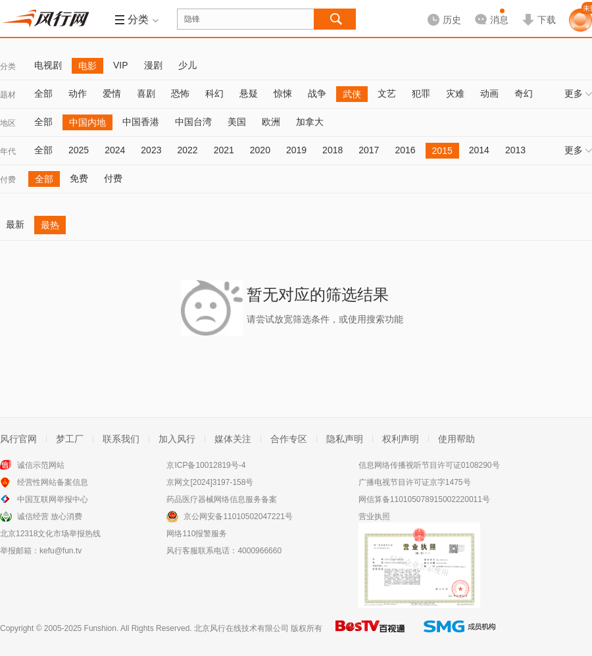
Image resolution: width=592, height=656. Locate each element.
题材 (8, 94)
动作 (77, 93)
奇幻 (523, 93)
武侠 (352, 94)
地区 (8, 123)
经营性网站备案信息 (52, 482)
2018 (332, 150)
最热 (50, 225)
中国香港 (140, 121)
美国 (237, 121)
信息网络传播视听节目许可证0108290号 (429, 465)
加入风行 (177, 439)
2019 (296, 150)
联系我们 (121, 439)
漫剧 (153, 65)
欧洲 (271, 121)
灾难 (455, 93)
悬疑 (248, 93)
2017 (368, 150)
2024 (115, 150)
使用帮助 (456, 439)
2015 (442, 150)
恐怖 (180, 93)
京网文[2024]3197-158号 (209, 482)
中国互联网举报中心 (52, 499)
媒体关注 (232, 439)
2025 (78, 150)
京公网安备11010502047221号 (238, 516)
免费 (79, 178)
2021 (224, 150)
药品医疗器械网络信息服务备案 (221, 499)
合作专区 (288, 439)
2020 (260, 150)
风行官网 (18, 439)
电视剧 (48, 65)
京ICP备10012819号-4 (205, 465)
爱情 (112, 93)
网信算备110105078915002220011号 (424, 499)
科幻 (214, 93)
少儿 (187, 65)
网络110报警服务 (196, 533)
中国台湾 (193, 121)
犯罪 (421, 93)
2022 (187, 150)
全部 (43, 93)
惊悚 (283, 93)
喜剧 (146, 93)
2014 (479, 150)
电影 (87, 66)
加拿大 (310, 121)
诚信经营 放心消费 (49, 516)
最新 (15, 224)
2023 (151, 150)
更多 (578, 93)
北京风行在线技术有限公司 (241, 628)
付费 (8, 179)
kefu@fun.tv (60, 550)
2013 (515, 150)
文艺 (387, 93)
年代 (8, 151)
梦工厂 (70, 439)
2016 (405, 150)
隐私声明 (344, 439)
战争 (317, 93)
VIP (120, 65)
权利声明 (400, 439)
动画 (489, 93)
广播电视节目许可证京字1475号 (414, 482)
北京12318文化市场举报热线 (50, 533)
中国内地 (87, 122)
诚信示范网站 (40, 465)
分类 (8, 66)
